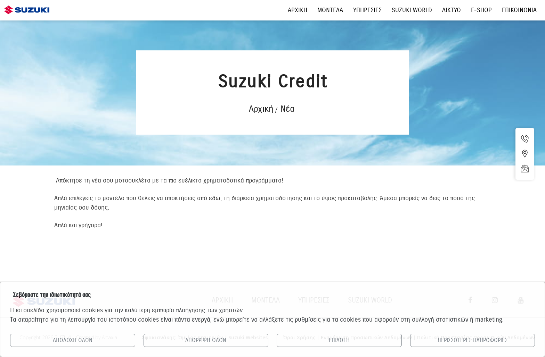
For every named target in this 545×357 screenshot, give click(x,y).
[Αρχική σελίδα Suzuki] (26, 6)
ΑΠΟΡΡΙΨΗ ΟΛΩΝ (205, 340)
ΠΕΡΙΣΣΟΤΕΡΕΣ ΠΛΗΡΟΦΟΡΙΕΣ (472, 340)
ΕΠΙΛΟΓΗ (339, 340)
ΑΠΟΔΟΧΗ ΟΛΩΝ (72, 340)
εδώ (214, 198)
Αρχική (261, 108)
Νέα (287, 108)
